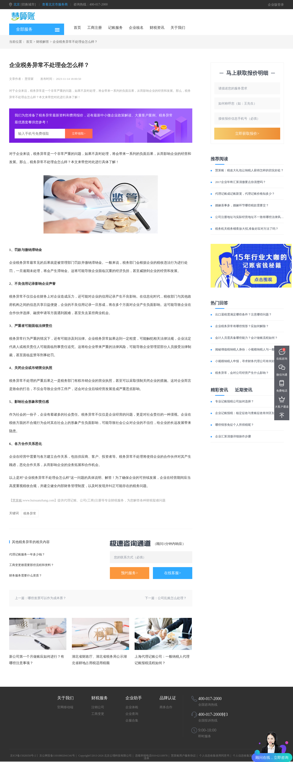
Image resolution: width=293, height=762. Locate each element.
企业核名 (136, 28)
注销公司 (97, 707)
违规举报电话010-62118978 (151, 755)
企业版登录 (276, 4)
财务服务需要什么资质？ (25, 575)
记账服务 (115, 28)
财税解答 (42, 41)
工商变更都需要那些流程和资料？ (31, 565)
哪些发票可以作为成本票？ (47, 598)
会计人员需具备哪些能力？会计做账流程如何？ (246, 337)
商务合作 (166, 707)
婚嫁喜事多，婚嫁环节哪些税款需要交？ (242, 205)
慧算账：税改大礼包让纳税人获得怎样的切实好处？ (249, 170)
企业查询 (131, 714)
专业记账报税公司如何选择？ (234, 401)
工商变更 (97, 714)
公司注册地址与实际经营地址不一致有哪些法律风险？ (251, 217)
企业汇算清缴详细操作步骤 (233, 436)
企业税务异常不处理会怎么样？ (75, 41)
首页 (77, 28)
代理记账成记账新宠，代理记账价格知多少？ (245, 193)
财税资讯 (157, 28)
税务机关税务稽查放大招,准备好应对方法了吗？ (246, 228)
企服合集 (131, 720)
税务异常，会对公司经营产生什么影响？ (242, 372)
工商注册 (94, 28)
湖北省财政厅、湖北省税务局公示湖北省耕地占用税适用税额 (99, 660)
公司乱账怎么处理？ (172, 598)
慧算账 (17, 500)
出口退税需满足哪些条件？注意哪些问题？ (243, 314)
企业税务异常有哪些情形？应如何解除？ (242, 326)
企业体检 (131, 707)
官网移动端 (65, 707)
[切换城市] (28, 4)
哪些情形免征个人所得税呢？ (234, 424)
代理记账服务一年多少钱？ (27, 554)
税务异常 (29, 513)
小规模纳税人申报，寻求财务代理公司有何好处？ (248, 361)
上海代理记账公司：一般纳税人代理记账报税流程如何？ (162, 660)
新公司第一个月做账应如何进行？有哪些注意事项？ (36, 660)
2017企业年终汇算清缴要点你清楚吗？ (240, 182)
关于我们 (178, 28)
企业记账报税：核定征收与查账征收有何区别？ (246, 413)
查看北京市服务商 (55, 4)
